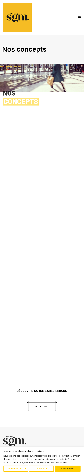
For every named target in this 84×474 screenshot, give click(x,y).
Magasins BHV (9, 396)
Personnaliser (15, 468)
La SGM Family (9, 372)
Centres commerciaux (12, 388)
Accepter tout (67, 468)
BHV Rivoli (7, 392)
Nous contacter (9, 417)
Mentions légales (10, 409)
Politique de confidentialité (14, 413)
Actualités (7, 368)
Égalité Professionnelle (12, 375)
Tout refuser (41, 468)
